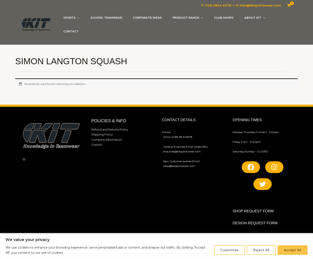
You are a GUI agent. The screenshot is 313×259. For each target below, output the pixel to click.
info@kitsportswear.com (260, 5)
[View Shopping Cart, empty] (288, 5)
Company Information (105, 139)
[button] (71, 18)
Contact (96, 143)
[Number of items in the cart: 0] (24, 159)
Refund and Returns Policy (108, 129)
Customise (229, 250)
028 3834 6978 (218, 5)
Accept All (292, 250)
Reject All (261, 250)
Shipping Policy (101, 134)
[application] (78, 17)
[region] (156, 246)
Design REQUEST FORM (255, 223)
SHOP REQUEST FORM (253, 211)
